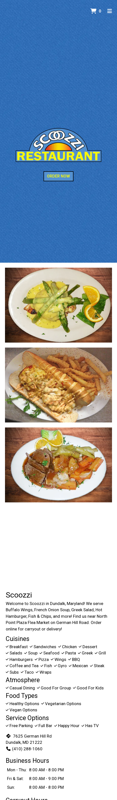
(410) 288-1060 (24, 748)
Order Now (58, 176)
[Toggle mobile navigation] (109, 11)
